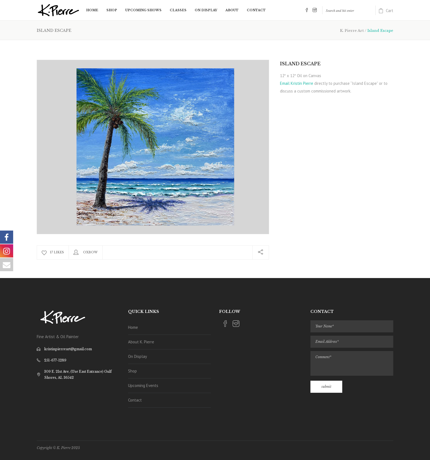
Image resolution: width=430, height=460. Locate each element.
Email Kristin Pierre (296, 83)
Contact (135, 400)
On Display (137, 356)
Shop (132, 371)
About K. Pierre (141, 341)
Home (133, 327)
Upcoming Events (143, 385)
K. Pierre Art (352, 30)
